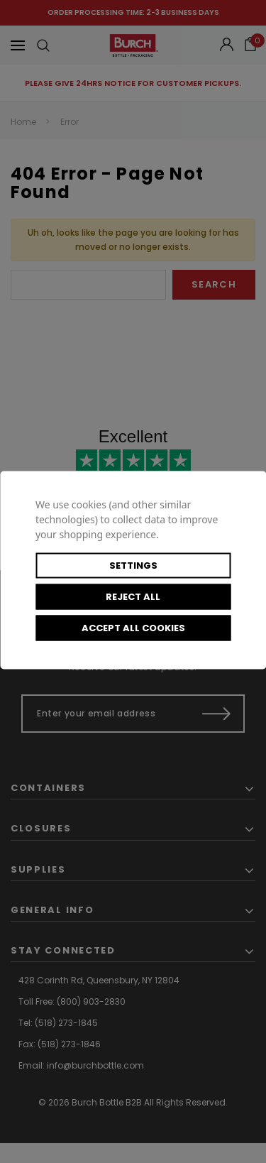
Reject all (133, 596)
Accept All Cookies (133, 627)
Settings (133, 565)
